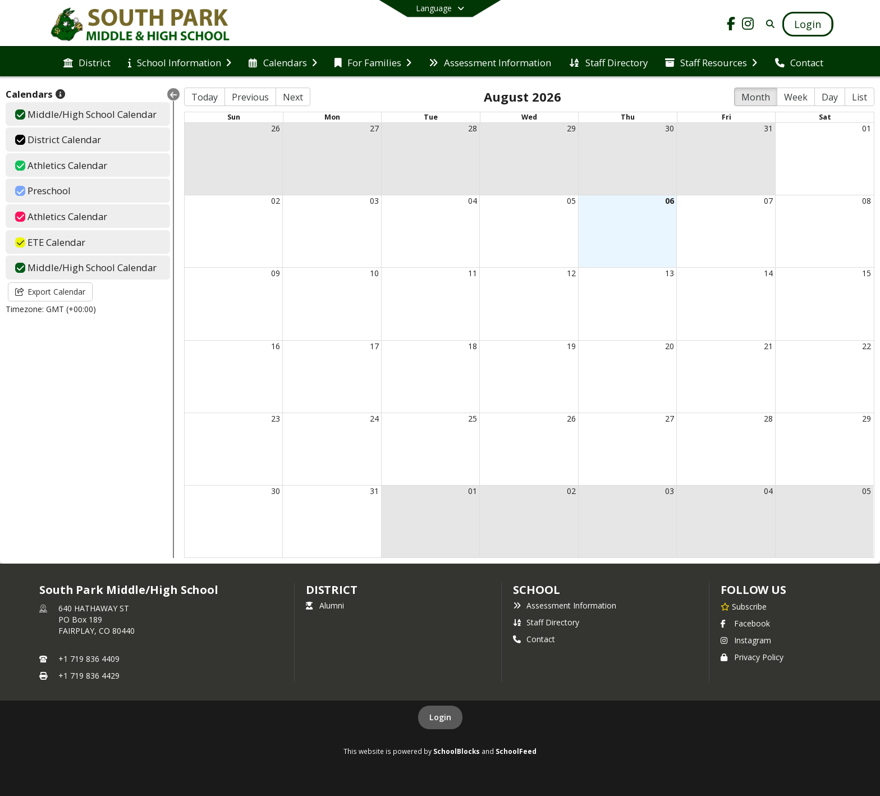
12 (571, 273)
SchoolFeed (516, 751)
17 (374, 346)
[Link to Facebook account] (731, 25)
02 (275, 200)
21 (768, 346)
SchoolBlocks (456, 751)
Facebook (745, 623)
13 (669, 273)
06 (669, 200)
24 (374, 418)
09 (275, 273)
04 (472, 200)
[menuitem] (87, 61)
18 (472, 346)
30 (669, 128)
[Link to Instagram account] (748, 25)
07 (768, 200)
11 (472, 273)
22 (866, 346)
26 (275, 128)
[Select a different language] (440, 8)
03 (374, 200)
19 (571, 346)
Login (440, 717)
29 (571, 128)
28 (472, 128)
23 (275, 418)
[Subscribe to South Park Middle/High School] (744, 606)
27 (374, 128)
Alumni (325, 605)
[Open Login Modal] (807, 24)
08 (866, 200)
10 (374, 273)
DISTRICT (332, 589)
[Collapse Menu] (173, 94)
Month (755, 97)
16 (275, 346)
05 (571, 200)
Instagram (746, 640)
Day (830, 97)
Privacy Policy (752, 657)
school (536, 589)
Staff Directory (546, 622)
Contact (534, 639)
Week (796, 97)
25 (472, 418)
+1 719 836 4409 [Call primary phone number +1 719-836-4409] (89, 658)
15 (866, 273)
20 (669, 346)
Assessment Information (564, 605)
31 (768, 128)
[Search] (768, 24)
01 (866, 128)
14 (768, 273)
